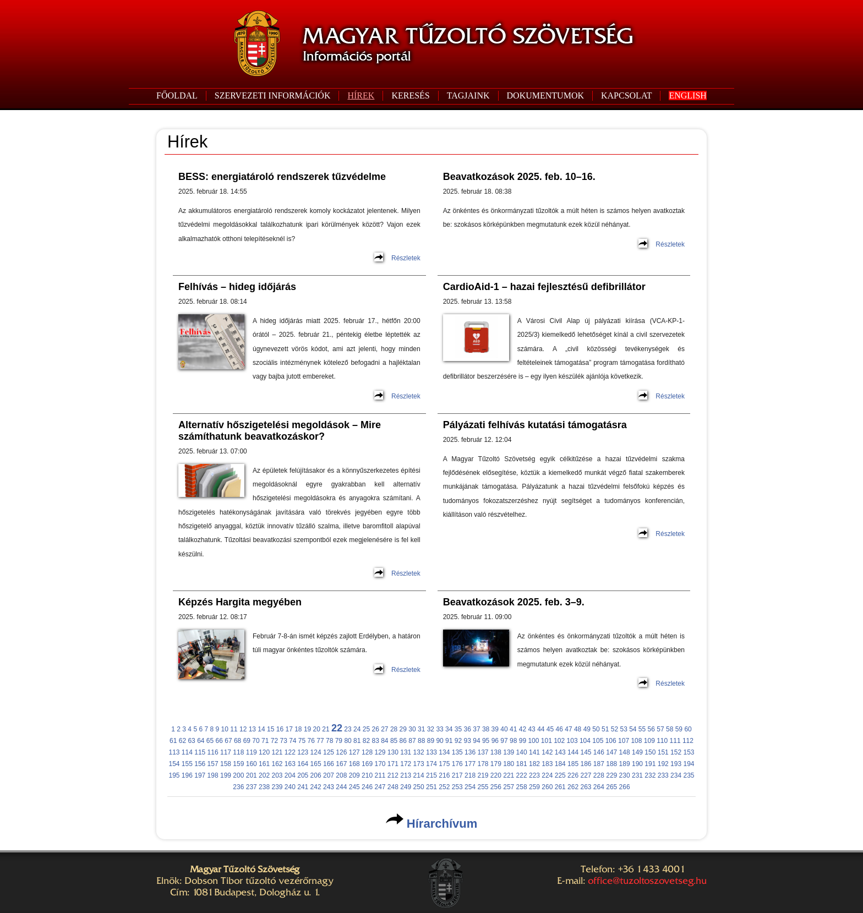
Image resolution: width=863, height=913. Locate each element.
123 (302, 752)
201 (251, 775)
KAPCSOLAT (626, 95)
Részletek (405, 258)
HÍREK (360, 95)
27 (384, 729)
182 (534, 764)
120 (264, 752)
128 (367, 752)
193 (675, 764)
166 (328, 764)
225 (560, 775)
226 (572, 775)
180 (508, 764)
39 (495, 729)
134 (444, 752)
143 (560, 752)
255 (482, 787)
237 (251, 787)
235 (688, 775)
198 (213, 775)
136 (470, 752)
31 (421, 729)
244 (341, 787)
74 (292, 741)
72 (274, 741)
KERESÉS (410, 95)
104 (585, 741)
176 (457, 764)
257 (508, 787)
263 (585, 787)
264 (598, 787)
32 (430, 729)
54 (632, 729)
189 (624, 764)
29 (403, 729)
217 (457, 775)
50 (595, 729)
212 (392, 775)
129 (379, 752)
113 (173, 752)
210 (367, 775)
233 (663, 775)
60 (687, 729)
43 (531, 729)
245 (354, 787)
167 (341, 764)
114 (187, 752)
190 (637, 764)
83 (375, 741)
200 (238, 775)
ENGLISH (687, 95)
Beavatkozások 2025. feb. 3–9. (514, 602)
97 (503, 741)
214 (418, 775)
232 (650, 775)
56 (651, 729)
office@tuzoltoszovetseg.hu (647, 880)
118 (238, 752)
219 (482, 775)
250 (418, 787)
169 (367, 764)
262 (572, 787)
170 (379, 764)
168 (354, 764)
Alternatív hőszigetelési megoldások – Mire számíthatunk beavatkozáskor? (279, 430)
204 (290, 775)
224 (547, 775)
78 (329, 741)
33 (439, 729)
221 (508, 775)
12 (243, 729)
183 (547, 764)
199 (225, 775)
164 (302, 764)
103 (572, 741)
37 (476, 729)
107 (623, 741)
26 (375, 729)
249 (405, 787)
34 (448, 729)
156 (199, 764)
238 (264, 787)
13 (252, 729)
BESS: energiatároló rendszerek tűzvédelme (282, 176)
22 (336, 728)
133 (431, 752)
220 (495, 775)
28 (393, 729)
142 (547, 752)
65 (210, 741)
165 (315, 764)
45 (550, 729)
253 (457, 787)
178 (482, 764)
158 (225, 764)
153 (688, 752)
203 (276, 775)
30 (412, 729)
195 (173, 775)
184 (560, 764)
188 (611, 764)
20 (316, 729)
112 (687, 741)
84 (384, 741)
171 (392, 764)
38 (485, 729)
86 (403, 741)
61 (173, 741)
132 (418, 752)
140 (521, 752)
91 (448, 741)
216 (444, 775)
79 (338, 741)
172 (405, 764)
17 (288, 729)
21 (325, 729)
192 (663, 764)
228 (598, 775)
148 (624, 752)
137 (482, 752)
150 (650, 752)
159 (238, 764)
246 (367, 787)
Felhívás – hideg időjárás (237, 286)
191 (650, 764)
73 (283, 741)
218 (470, 775)
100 (533, 741)
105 (597, 741)
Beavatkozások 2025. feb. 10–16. (519, 176)
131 (405, 752)
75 (301, 741)
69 (246, 741)
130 (392, 752)
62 (182, 741)
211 (379, 775)
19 (307, 729)
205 (302, 775)
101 (546, 741)
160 (251, 764)
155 (187, 764)
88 (421, 741)
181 (521, 764)
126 (341, 752)
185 (572, 764)
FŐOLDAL (177, 95)
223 (534, 775)
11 (233, 729)
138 (495, 752)
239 (276, 787)
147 (611, 752)
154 (173, 764)
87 (412, 741)
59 (678, 729)
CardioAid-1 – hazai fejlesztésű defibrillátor (544, 286)
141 (534, 752)
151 (663, 752)
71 (265, 741)
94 (476, 741)
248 (392, 787)
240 (290, 787)
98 (513, 741)
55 (642, 729)
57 (660, 729)
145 (585, 752)
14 (261, 729)
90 (439, 741)
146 (598, 752)
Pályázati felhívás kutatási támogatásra (535, 424)
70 (255, 741)
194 (688, 764)
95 (485, 741)
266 (624, 787)
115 (199, 752)
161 (264, 764)
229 (611, 775)
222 (521, 775)
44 (540, 729)
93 (467, 741)
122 (290, 752)
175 (444, 764)
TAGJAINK (468, 95)
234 (675, 775)
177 (470, 764)
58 (669, 729)
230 (624, 775)
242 (315, 787)
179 (495, 764)
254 (470, 787)
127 (354, 752)
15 (270, 729)
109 (649, 741)
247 (379, 787)
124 (315, 752)
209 (354, 775)
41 (513, 729)
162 (276, 764)
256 (495, 787)
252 (444, 787)
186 (585, 764)
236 (238, 787)
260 (547, 787)
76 (311, 741)
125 (328, 752)
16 (279, 729)
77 (320, 741)
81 (357, 741)
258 (521, 787)
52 (614, 729)
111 (675, 741)
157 (213, 764)
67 (228, 741)
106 (610, 741)
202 (264, 775)
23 (347, 729)
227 (585, 775)
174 (431, 764)
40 (503, 729)
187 (598, 764)
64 (200, 741)
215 (431, 775)
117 (225, 752)
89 (430, 741)
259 (534, 787)
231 (637, 775)
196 (187, 775)
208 (341, 775)
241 (302, 787)
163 (290, 764)
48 (577, 729)
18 (298, 729)
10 (224, 729)
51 (605, 729)
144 (572, 752)
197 (199, 775)
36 (467, 729)
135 (457, 752)
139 (508, 752)
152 (675, 752)
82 (366, 741)
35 (458, 729)
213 (405, 775)
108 (636, 741)
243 (328, 787)
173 (418, 764)
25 (366, 729)
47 (568, 729)
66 (219, 741)
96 (495, 741)
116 (213, 752)
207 (328, 775)
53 (623, 729)
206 (315, 775)
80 (347, 741)
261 (560, 787)
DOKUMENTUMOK (545, 95)
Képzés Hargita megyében (240, 602)
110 (662, 741)
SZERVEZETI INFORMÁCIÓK (273, 95)
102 (559, 741)
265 (611, 787)
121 (276, 752)
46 (559, 729)
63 (191, 741)
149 (637, 752)
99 (522, 741)
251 (431, 787)
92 (458, 741)
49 (587, 729)
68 (237, 741)
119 (251, 752)
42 (522, 729)
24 (357, 729)
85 (393, 741)
